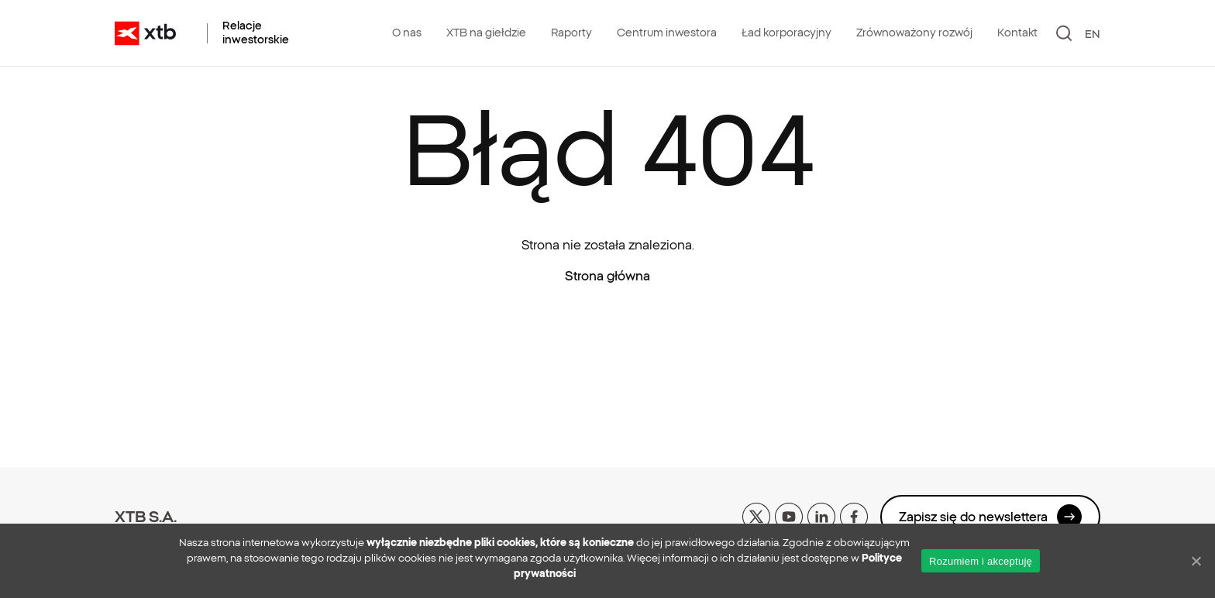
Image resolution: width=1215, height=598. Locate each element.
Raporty (571, 32)
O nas (407, 32)
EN (1092, 34)
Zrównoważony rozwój (914, 32)
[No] (1195, 561)
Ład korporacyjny (786, 32)
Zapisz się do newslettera (990, 516)
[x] (756, 515)
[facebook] (854, 515)
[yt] (789, 515)
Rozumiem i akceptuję (980, 561)
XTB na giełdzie (486, 32)
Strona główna (607, 276)
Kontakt (1017, 32)
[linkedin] (821, 515)
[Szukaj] (1064, 33)
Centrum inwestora (667, 32)
